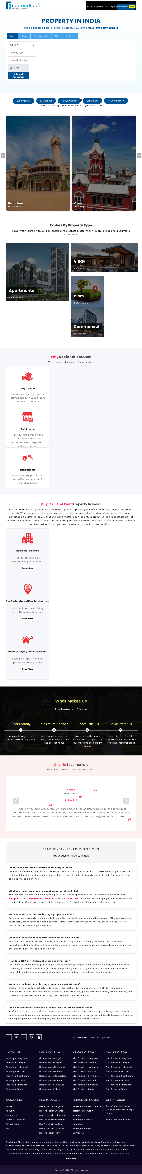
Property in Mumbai (15, 1071)
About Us (10, 1110)
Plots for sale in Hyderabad (119, 1067)
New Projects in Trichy (49, 1133)
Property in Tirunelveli (16, 1084)
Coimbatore (117, 100)
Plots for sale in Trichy (116, 1089)
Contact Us (11, 1115)
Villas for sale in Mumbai (84, 1071)
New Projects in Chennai (51, 1110)
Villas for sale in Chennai (84, 1062)
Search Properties (18, 75)
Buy (89, 7)
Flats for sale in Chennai (51, 1062)
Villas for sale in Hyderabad (85, 1067)
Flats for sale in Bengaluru (51, 1058)
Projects (98, 7)
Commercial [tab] (41, 36)
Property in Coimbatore (17, 1076)
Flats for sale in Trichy (49, 1089)
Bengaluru (24, 100)
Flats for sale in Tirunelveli (51, 1084)
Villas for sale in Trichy (83, 1089)
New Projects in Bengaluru (51, 1106)
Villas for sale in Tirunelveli (85, 1084)
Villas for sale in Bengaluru (85, 1058)
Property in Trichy (14, 1089)
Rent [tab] (24, 36)
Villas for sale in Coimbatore (86, 1076)
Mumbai (93, 100)
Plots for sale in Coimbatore (119, 1076)
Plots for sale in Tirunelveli (118, 1084)
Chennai (47, 100)
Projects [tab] (69, 36)
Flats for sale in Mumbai (50, 1071)
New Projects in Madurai (50, 1124)
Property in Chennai (15, 1062)
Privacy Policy (12, 1124)
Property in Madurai (15, 1080)
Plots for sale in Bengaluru (118, 1058)
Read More (27, 568)
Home (9, 1106)
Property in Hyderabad (17, 1067)
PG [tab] (56, 36)
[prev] (16, 803)
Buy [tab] (12, 36)
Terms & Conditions (15, 1119)
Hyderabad (70, 100)
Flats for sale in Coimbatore (52, 1076)
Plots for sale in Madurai (117, 1080)
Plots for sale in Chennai (117, 1062)
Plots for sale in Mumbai (117, 1071)
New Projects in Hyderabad (52, 1119)
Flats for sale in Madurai (50, 1080)
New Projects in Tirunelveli (51, 1128)
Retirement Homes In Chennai (87, 1106)
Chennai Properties (99, 1037)
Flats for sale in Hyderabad (52, 1067)
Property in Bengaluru (16, 1058)
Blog (8, 1128)
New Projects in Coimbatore (52, 1115)
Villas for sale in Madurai (84, 1080)
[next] (126, 803)
